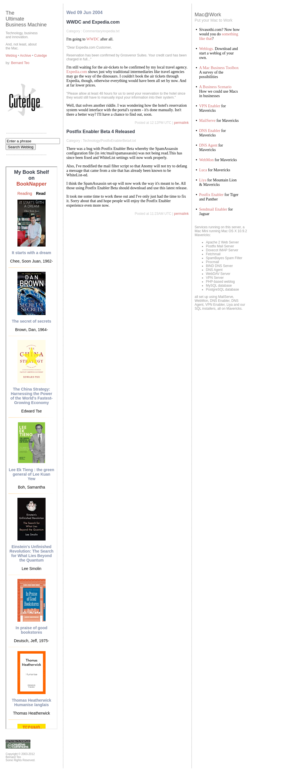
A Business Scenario (215, 87)
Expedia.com (76, 72)
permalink (181, 123)
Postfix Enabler (211, 195)
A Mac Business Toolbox (219, 68)
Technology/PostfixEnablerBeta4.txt (109, 141)
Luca (203, 170)
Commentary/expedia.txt (101, 31)
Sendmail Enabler (213, 209)
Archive (26, 56)
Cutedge (40, 56)
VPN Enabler (209, 106)
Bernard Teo (20, 63)
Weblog (12, 56)
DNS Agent (208, 145)
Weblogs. (206, 49)
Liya (202, 180)
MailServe (207, 120)
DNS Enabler (209, 131)
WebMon (206, 160)
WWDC (92, 39)
